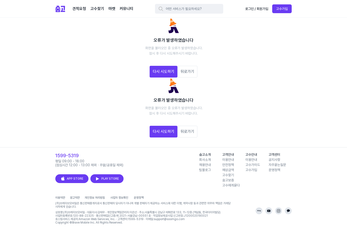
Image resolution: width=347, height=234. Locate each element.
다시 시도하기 (163, 71)
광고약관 (75, 197)
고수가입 (282, 9)
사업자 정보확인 (119, 197)
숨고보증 (228, 180)
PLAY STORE (107, 178)
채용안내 (205, 165)
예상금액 (228, 170)
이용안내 (228, 160)
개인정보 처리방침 (95, 197)
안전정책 (228, 165)
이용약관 (60, 197)
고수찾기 (228, 175)
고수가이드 (252, 165)
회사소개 (205, 160)
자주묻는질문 (277, 165)
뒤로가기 (187, 71)
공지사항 (274, 160)
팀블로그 (205, 170)
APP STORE (71, 178)
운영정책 (274, 170)
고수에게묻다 (231, 185)
